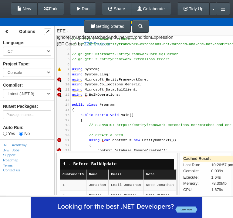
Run (83, 8)
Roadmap (11, 160)
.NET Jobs (11, 150)
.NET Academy (15, 145)
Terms (8, 165)
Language (13, 42)
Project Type (15, 63)
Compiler (12, 85)
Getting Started (107, 26)
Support (9, 155)
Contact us (11, 170)
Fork (51, 8)
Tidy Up (193, 8)
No (24, 133)
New (24, 8)
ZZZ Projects (97, 43)
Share (116, 8)
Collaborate (151, 8)
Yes (9, 133)
